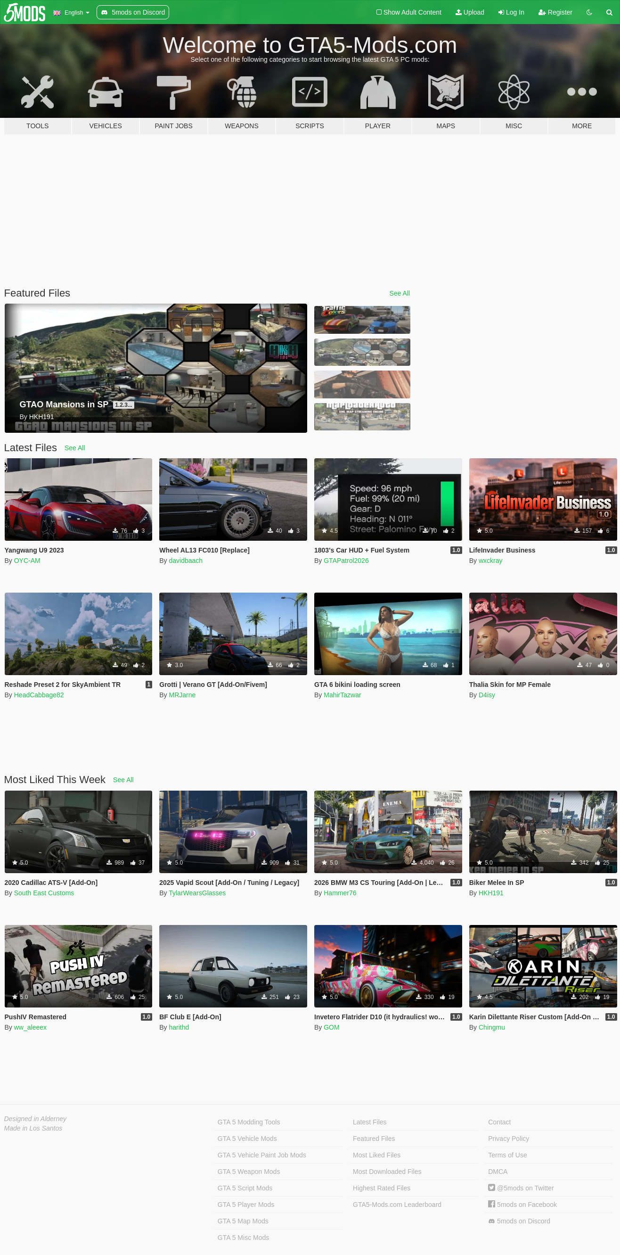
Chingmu (492, 1027)
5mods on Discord (519, 1221)
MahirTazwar (342, 695)
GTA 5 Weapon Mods (249, 1171)
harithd (179, 1027)
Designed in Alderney (35, 1119)
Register (555, 12)
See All (400, 293)
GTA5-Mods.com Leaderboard (397, 1204)
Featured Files (374, 1138)
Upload (470, 12)
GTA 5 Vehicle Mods (247, 1138)
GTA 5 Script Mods (245, 1188)
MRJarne (182, 695)
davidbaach (186, 560)
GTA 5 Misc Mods (243, 1237)
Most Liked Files (376, 1155)
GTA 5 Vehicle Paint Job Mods (262, 1155)
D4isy (487, 695)
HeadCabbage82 (39, 695)
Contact (499, 1122)
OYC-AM (27, 560)
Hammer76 (340, 893)
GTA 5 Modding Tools (249, 1122)
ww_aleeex (30, 1027)
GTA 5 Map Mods (243, 1221)
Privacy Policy (508, 1138)
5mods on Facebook (522, 1204)
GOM (331, 1027)
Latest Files (370, 1122)
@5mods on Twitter (521, 1188)
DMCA (497, 1171)
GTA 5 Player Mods (246, 1204)
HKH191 (491, 893)
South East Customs (44, 893)
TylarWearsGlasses (197, 893)
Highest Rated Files (381, 1188)
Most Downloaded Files (387, 1171)
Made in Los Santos (33, 1128)
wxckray (491, 560)
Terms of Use (507, 1155)
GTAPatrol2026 (346, 560)
